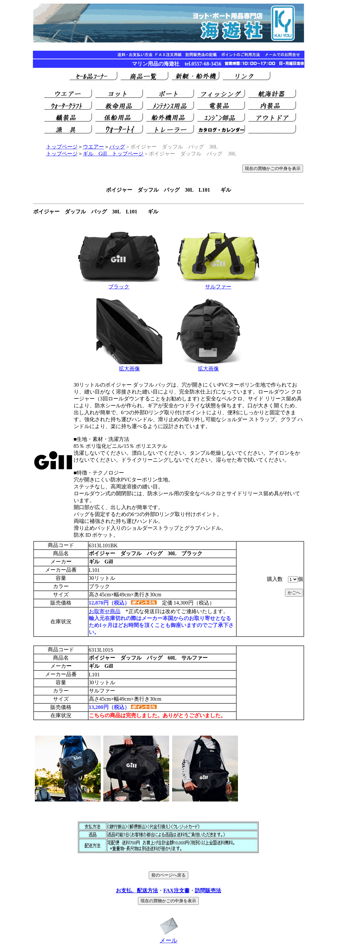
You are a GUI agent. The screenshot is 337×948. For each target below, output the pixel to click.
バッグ (117, 146)
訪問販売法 (208, 890)
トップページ (62, 146)
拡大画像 (129, 368)
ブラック (118, 286)
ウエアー (93, 146)
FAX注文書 (176, 890)
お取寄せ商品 (104, 611)
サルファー (218, 286)
